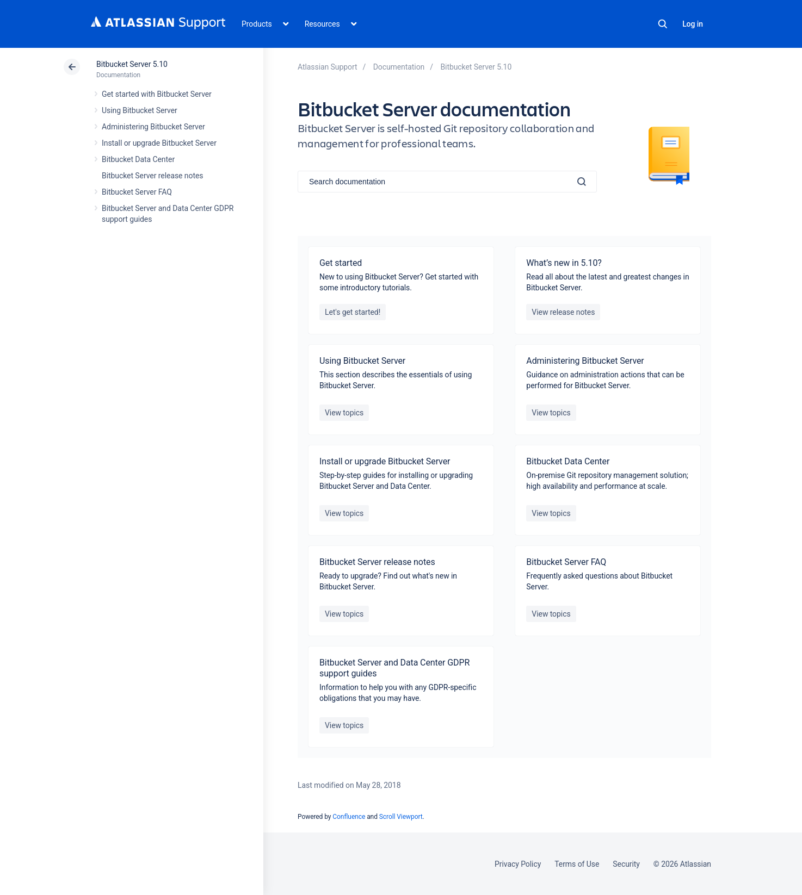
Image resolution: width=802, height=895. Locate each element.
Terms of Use (576, 864)
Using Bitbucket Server (139, 110)
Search (662, 24)
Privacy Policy (518, 864)
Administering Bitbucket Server (153, 126)
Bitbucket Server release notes (152, 175)
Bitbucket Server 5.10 (132, 64)
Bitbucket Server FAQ (137, 192)
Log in (692, 24)
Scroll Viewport (401, 817)
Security (626, 864)
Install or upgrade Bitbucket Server (159, 143)
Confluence (348, 817)
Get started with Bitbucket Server (157, 94)
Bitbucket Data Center (138, 159)
